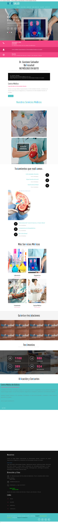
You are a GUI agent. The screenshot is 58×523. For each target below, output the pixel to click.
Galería (42, 7)
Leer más (11, 96)
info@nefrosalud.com (15, 481)
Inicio (18, 7)
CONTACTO (12, 508)
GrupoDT (37, 515)
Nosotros (23, 7)
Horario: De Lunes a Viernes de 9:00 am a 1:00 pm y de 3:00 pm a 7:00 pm (29, 490)
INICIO (11, 498)
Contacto (47, 7)
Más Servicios (35, 7)
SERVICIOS (12, 505)
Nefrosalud (9, 462)
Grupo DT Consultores (22, 517)
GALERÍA (12, 502)
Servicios (29, 7)
